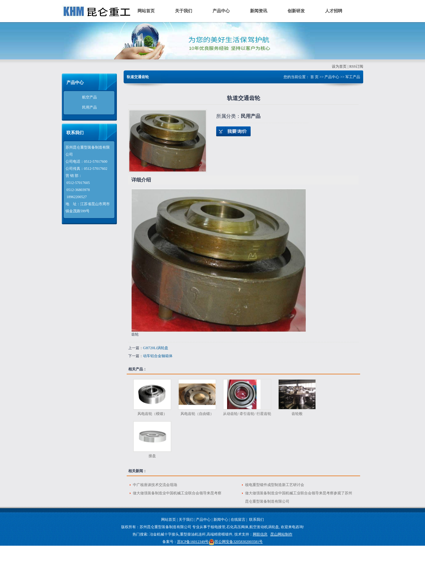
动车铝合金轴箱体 (158, 356)
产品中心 (221, 11)
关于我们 (183, 11)
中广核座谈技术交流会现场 (155, 485)
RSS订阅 (356, 66)
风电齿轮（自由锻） (197, 414)
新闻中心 (220, 519)
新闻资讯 (258, 11)
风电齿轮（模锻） (152, 414)
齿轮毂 (297, 414)
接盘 (152, 456)
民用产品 (89, 107)
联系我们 (256, 519)
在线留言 (238, 519)
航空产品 (89, 97)
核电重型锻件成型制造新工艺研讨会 (274, 485)
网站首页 (146, 11)
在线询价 (233, 131)
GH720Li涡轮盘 (155, 348)
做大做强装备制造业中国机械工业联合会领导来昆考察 (177, 493)
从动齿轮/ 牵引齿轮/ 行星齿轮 (247, 414)
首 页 (314, 77)
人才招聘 (333, 11)
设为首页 (339, 66)
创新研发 (296, 11)
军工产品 (352, 77)
